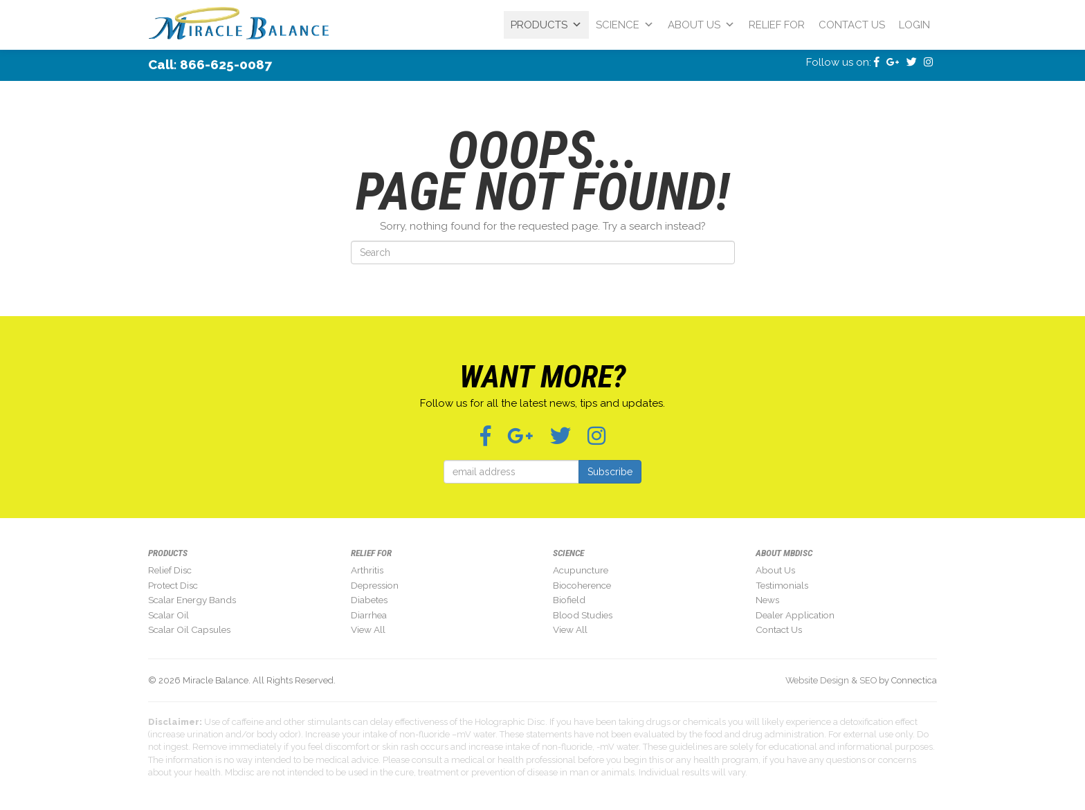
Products (546, 25)
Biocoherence (582, 585)
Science (625, 25)
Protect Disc (173, 585)
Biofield (569, 599)
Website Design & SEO (831, 680)
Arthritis (367, 570)
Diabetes (369, 599)
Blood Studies (582, 614)
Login (914, 25)
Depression (375, 585)
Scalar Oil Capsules (189, 629)
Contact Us (852, 25)
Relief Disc (170, 570)
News (767, 599)
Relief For (777, 25)
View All (368, 629)
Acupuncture (580, 570)
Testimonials (782, 585)
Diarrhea (369, 614)
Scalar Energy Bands (192, 599)
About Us (701, 25)
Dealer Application (795, 614)
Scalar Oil (168, 614)
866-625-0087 (226, 64)
